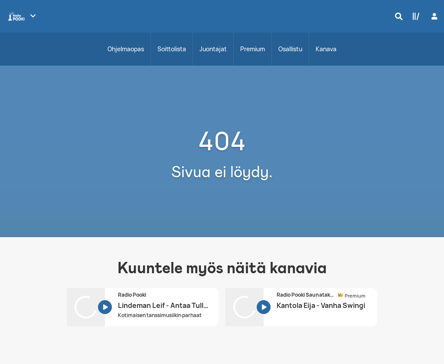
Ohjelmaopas (126, 49)
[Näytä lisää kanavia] (33, 16)
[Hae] (397, 16)
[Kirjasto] (414, 16)
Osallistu (290, 49)
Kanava (326, 49)
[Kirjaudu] (433, 16)
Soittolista (171, 49)
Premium (252, 49)
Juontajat (213, 49)
